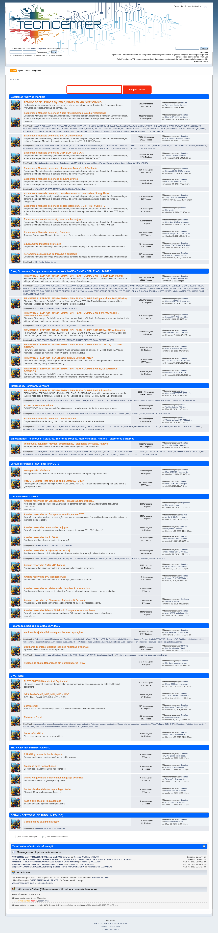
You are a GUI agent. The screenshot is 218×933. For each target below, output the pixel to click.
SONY (72, 131)
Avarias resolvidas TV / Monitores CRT (45, 577)
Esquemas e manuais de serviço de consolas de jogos (54, 219)
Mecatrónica (145, 724)
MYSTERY (165, 288)
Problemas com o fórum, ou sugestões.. (50, 828)
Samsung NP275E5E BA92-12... (178, 393)
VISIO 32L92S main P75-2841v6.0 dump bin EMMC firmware (38, 864)
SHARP (66, 131)
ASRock (50, 400)
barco (183, 208)
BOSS (116, 126)
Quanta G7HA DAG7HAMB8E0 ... (178, 420)
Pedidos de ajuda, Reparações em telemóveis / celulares (133, 642)
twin (34, 509)
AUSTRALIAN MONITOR (81, 126)
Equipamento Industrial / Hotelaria (42, 244)
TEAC (97, 131)
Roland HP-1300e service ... (176, 117)
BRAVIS (102, 286)
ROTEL (35, 131)
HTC (115, 452)
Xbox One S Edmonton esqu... (177, 222)
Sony (123, 163)
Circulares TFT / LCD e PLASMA (47, 655)
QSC (197, 129)
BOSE (110, 126)
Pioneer (102, 163)
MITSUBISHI (201, 146)
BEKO (83, 286)
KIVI (130, 288)
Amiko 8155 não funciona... (176, 517)
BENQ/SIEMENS (88, 452)
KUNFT (143, 288)
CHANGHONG (112, 146)
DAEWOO (179, 126)
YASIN (202, 291)
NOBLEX (174, 288)
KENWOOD (107, 129)
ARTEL (66, 286)
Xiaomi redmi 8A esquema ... (176, 445)
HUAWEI (121, 452)
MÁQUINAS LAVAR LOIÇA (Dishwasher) (69, 189)
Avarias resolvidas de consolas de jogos (46, 527)
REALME (90, 455)
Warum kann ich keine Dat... (176, 791)
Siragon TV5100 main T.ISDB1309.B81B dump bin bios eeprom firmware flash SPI (48, 867)
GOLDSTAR (54, 129)
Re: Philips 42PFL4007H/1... (176, 552)
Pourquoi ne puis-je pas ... (175, 767)
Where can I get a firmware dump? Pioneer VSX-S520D (36, 859)
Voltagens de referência (37, 470)
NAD (144, 129)
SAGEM (38, 455)
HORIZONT (103, 288)
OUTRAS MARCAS (156, 131)
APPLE (43, 400)
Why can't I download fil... (175, 779)
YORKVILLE (143, 131)
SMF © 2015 (108, 923)
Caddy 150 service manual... (176, 255)
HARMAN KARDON (77, 129)
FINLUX (200, 286)
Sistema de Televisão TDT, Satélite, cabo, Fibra (79, 727)
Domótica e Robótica (184, 724)
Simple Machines (120, 923)
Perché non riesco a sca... (175, 802)
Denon (56, 163)
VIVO (115, 455)
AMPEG (60, 126)
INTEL (114, 414)
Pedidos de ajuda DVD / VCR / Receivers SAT (160, 639)
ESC (121, 427)
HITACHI (89, 129)
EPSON (115, 427)
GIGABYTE (124, 400)
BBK (94, 126)
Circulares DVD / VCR (87, 655)
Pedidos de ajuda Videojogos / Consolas (125, 639)
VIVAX (175, 291)
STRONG (103, 291)
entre (33, 48)
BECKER (45, 340)
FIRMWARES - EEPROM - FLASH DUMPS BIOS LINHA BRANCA (58, 358)
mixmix (184, 515)
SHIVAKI (81, 291)
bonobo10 (15, 901)
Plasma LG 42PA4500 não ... (176, 578)
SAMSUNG (43, 131)
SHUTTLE (59, 429)
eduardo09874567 (100, 878)
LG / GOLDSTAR (176, 146)
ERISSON (192, 286)
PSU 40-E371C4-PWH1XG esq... (178, 138)
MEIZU (152, 452)
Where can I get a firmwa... (176, 105)
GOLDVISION (51, 288)
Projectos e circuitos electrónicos (103, 724)
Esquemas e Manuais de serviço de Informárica (50, 418)
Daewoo (49, 163)
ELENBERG (196, 126)
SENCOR (66, 291)
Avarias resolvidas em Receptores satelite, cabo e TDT (54, 514)
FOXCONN (96, 400)
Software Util (31, 706)
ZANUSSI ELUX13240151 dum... (178, 361)
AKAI (54, 126)
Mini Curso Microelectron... (175, 717)
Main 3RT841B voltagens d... (176, 472)
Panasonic (88, 163)
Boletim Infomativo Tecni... (175, 648)
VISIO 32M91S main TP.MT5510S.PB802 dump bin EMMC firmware (41, 857)
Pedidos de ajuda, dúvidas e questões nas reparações (53, 632)
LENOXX (116, 129)
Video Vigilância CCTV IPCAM (163, 724)
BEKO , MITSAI (76, 146)
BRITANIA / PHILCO (92, 146)
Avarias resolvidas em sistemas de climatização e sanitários (57, 588)
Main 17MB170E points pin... (176, 484)
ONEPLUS (196, 452)
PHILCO (204, 288)
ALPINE (37, 340)
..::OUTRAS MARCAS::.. (147, 149)
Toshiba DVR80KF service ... (176, 156)
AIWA (48, 126)
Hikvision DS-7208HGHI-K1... (177, 373)
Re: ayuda (169, 210)
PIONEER (191, 129)
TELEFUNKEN (125, 291)
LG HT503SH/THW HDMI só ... (177, 567)
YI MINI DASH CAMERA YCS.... (178, 696)
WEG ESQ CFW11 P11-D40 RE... (178, 234)
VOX (189, 291)
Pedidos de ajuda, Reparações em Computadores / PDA (54, 663)
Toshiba (129, 163)
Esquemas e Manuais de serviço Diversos (47, 232)
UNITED (161, 291)
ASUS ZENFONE (57, 452)
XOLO (128, 455)
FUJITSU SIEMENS (142, 427)
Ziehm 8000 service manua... (176, 684)
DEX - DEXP (155, 286)
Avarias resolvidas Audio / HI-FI (41, 537)
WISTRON (83, 429)
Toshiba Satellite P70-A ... (175, 407)
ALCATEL (38, 452)
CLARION (162, 126)
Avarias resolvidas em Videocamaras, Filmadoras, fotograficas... (59, 501)
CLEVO (90, 427)
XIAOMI (195, 291)
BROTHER (65, 427)
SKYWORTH (103, 149)
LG (122, 129)
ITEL (135, 452)
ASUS (56, 400)
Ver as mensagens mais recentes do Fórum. (32, 883)
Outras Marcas (50, 262)
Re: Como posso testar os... (176, 663)
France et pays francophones (40, 766)
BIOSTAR (64, 400)
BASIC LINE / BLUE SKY (59, 146)
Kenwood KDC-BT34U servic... (177, 171)
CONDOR (123, 286)
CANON (74, 427)
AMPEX (67, 126)
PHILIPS (182, 129)
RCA (42, 291)
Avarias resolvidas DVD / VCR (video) (44, 565)
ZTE (139, 455)
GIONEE (99, 452)
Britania (42, 163)
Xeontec (184, 115)
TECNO (98, 455)
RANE (202, 129)
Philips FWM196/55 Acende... (177, 539)
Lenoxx (67, 163)
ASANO (72, 286)
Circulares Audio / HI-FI (106, 655)
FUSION (31, 288)
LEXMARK (27, 429)
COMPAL (77, 400)
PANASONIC (172, 129)
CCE (103, 146)
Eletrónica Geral (33, 717)
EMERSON (176, 286)
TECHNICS (105, 131)
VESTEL (168, 291)
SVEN (91, 131)
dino (183, 391)
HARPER (85, 288)
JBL (100, 129)
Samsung (110, 163)
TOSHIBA (125, 131)
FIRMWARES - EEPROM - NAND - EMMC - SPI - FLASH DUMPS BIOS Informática (68, 390)
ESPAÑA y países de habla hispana (43, 754)
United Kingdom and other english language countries (53, 777)
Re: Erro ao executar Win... (176, 735)
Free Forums (115, 926)
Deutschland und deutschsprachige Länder (47, 789)
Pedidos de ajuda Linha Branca (169, 642)
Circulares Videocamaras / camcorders (131, 655)
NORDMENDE (153, 129)
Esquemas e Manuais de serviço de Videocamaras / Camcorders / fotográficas (66, 193)
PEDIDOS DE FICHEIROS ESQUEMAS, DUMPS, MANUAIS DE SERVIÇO (63, 102)
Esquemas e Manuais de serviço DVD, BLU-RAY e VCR (54, 153)
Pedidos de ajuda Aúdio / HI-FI (65, 642)
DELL (147, 286)
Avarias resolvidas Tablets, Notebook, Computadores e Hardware (59, 610)
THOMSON (115, 131)
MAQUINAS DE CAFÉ (43, 189)
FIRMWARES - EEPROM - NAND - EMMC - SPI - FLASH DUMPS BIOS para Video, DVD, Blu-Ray (75, 298)
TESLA (135, 291)
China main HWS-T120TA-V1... (177, 333)
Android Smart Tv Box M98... (176, 348)
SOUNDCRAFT (82, 131)
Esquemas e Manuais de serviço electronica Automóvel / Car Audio (60, 168)
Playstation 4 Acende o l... (175, 529)
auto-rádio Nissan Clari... (175, 601)
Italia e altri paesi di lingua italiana (42, 801)
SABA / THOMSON (69, 149)
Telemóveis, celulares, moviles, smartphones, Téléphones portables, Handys (66, 444)
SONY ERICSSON (78, 455)
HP (131, 400)
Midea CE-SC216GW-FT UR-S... (178, 245)
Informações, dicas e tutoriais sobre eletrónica (71, 724)
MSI (143, 400)
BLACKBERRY (70, 452)
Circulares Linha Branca (157, 655)
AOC (42, 146)
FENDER (27, 129)
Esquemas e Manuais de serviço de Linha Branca (51, 179)
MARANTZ (137, 129)
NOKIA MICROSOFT (182, 452)
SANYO (59, 131)
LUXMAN (128, 129)
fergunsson (185, 503)
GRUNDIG (64, 129)
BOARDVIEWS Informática (38, 405)
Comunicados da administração (41, 822)
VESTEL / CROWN (129, 149)
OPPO (203, 452)
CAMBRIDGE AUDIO (128, 126)
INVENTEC (188, 427)
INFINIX (129, 452)
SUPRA (111, 291)
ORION (185, 288)
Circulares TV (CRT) (69, 655)
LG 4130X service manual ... (176, 182)
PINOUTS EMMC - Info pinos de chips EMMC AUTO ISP (54, 481)
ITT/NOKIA (132, 146)
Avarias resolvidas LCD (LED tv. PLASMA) (47, 550)
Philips (95, 163)
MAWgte (184, 646)
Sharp (117, 163)
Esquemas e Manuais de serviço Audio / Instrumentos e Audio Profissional (65, 113)
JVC (96, 129)
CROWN (170, 126)
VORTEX (182, 291)
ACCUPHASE (39, 126)
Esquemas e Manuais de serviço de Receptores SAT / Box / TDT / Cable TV (64, 206)
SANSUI (52, 131)
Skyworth (89, 291)
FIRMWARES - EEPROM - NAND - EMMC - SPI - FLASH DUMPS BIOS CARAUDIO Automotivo (74, 330)
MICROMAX (155, 288)
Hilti (36, 262)
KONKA (192, 146)
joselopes (185, 599)
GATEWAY (93, 414)
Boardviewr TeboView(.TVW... (177, 707)
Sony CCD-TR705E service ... (177, 197)
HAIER (149, 146)
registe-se (42, 48)
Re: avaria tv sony (172, 505)
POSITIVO (150, 400)
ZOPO (134, 455)
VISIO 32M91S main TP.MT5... (177, 278)
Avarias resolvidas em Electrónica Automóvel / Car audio (55, 600)
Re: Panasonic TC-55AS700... (177, 632)
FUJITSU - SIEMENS (110, 400)
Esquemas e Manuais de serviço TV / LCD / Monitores (53, 135)
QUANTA (40, 429)
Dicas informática (33, 733)
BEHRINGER (102, 126)
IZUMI (120, 288)
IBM (175, 427)
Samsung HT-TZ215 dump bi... (177, 301)
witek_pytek (25, 901)
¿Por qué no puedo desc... (175, 756)
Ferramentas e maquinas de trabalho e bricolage (50, 254)
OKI (180, 288)
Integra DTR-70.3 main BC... (176, 317)
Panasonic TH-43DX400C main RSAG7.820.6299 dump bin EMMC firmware (45, 862)
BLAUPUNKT (92, 286)
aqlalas (184, 103)
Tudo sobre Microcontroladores (47, 727)
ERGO (184, 286)
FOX (25, 288)
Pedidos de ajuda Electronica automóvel (94, 642)
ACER (36, 286)
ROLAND (27, 131)
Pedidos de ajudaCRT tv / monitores (49, 639)
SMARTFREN (64, 455)
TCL (110, 149)
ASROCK (51, 414)
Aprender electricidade (43, 724)
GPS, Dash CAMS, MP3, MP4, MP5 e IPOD (46, 694)
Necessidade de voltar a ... (175, 822)
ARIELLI (58, 286)
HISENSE (157, 146)
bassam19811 (44, 901)
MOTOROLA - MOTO (164, 452)
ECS (89, 400)
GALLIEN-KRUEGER (40, 129)
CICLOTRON (151, 126)
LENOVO (136, 400)
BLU (79, 452)
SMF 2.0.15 (98, 923)
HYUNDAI (113, 288)
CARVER (141, 126)
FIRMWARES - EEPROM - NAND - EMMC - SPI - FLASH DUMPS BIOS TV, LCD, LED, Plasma (73, 276)
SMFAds (104, 926)
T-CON (42, 294)
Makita (41, 262)
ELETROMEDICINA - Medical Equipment (46, 681)
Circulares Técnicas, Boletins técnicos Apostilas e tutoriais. (56, 647)
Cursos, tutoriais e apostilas (128, 724)
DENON (187, 126)
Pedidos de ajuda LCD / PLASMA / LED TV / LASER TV (86, 639)
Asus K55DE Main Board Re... (177, 613)
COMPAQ (82, 427)
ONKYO (163, 129)
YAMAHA (133, 131)
